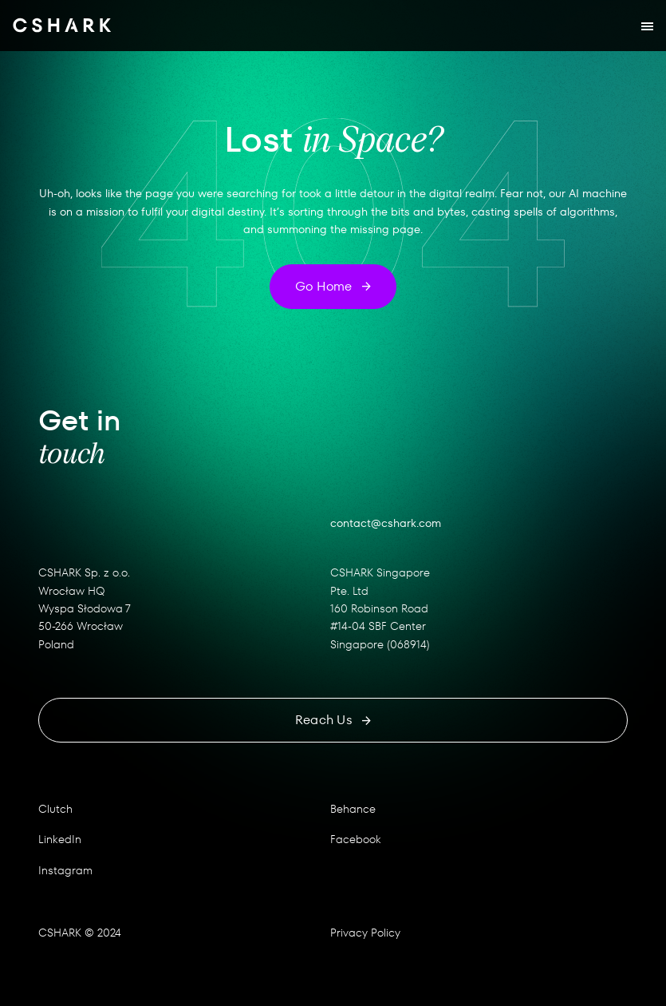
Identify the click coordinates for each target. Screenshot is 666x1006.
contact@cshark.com (385, 523)
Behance (353, 809)
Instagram (65, 870)
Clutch (55, 809)
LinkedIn (59, 839)
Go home (333, 286)
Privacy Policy (365, 933)
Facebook (355, 839)
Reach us (333, 720)
